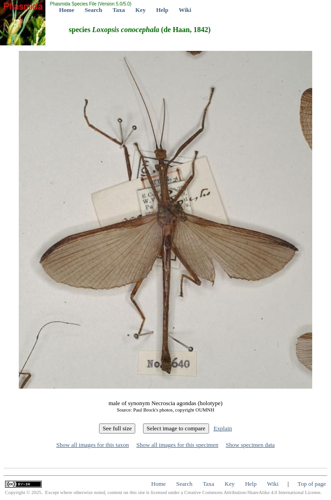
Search (93, 9)
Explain (223, 428)
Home (66, 9)
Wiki (185, 9)
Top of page (312, 483)
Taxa (119, 9)
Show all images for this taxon (92, 444)
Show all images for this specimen (177, 444)
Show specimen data (250, 444)
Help (162, 9)
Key (140, 9)
